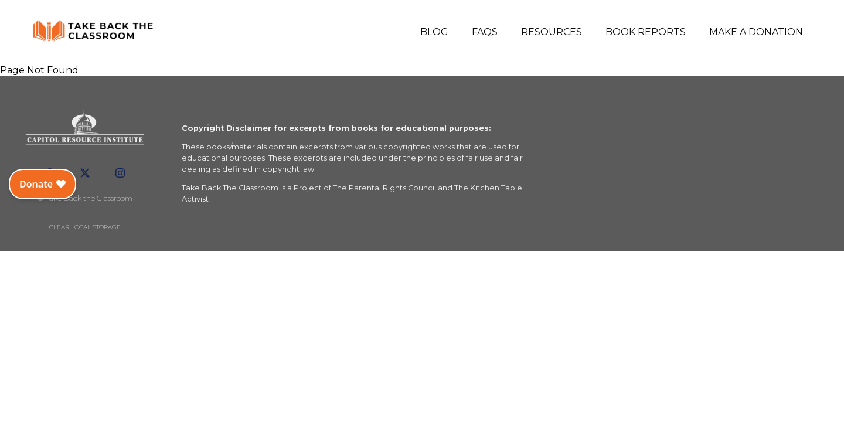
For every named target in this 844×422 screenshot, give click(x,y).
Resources (551, 32)
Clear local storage (85, 227)
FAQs (485, 32)
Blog (434, 32)
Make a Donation (756, 32)
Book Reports (645, 32)
